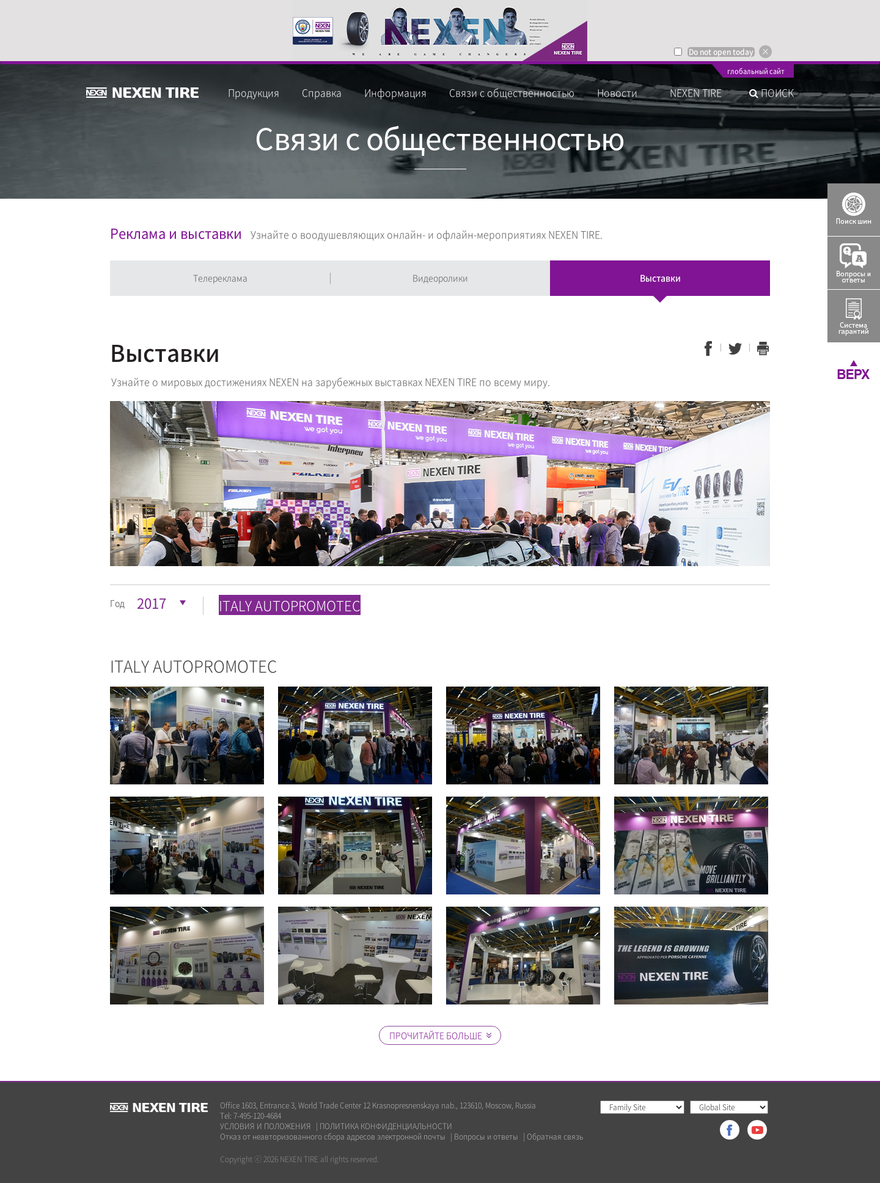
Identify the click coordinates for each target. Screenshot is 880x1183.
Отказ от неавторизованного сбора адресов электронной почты (333, 1137)
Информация (395, 92)
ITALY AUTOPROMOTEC (290, 605)
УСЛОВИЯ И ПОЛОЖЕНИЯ (265, 1126)
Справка (322, 92)
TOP (853, 369)
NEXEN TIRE (696, 92)
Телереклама (220, 277)
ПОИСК (771, 92)
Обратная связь (555, 1137)
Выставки (660, 277)
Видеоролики (440, 277)
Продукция (253, 92)
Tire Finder (853, 209)
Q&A (853, 263)
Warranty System (853, 316)
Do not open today (721, 52)
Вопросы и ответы (486, 1137)
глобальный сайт (756, 72)
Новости (622, 92)
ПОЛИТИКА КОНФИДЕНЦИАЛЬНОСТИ (386, 1126)
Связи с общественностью (511, 92)
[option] (440, 30)
